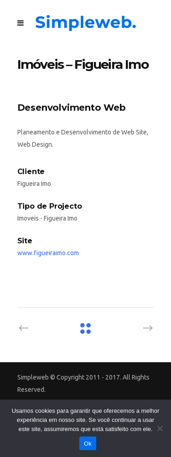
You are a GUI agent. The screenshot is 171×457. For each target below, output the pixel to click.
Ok (88, 443)
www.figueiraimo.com (48, 253)
